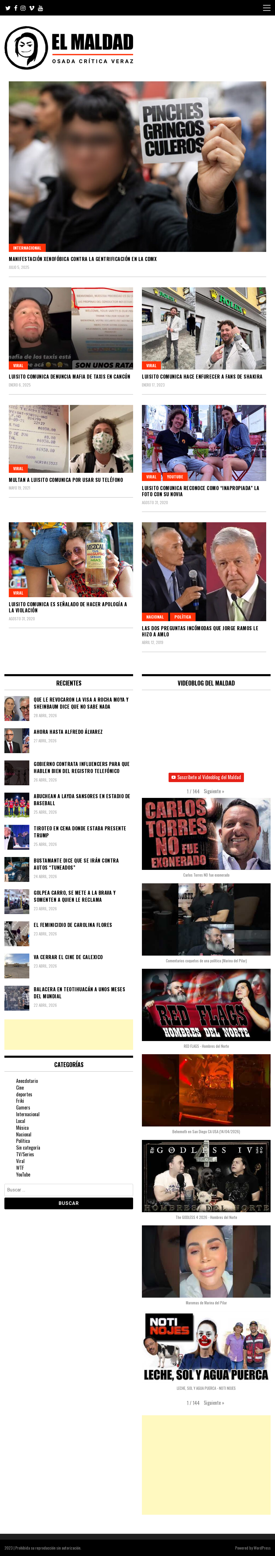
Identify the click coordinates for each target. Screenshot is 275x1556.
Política (182, 617)
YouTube (175, 476)
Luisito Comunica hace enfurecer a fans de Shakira (202, 376)
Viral (18, 365)
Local (20, 1120)
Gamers (23, 1107)
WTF (20, 1167)
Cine (20, 1087)
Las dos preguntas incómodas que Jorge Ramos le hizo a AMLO (200, 631)
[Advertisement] (68, 1034)
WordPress (262, 1548)
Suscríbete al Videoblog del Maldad (206, 777)
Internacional (27, 248)
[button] (214, 791)
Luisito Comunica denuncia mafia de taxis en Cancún (69, 376)
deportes (24, 1094)
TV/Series (25, 1154)
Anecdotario (27, 1080)
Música (22, 1127)
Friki (20, 1100)
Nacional (155, 617)
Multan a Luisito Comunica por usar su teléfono (66, 479)
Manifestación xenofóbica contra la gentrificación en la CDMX (83, 258)
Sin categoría (28, 1147)
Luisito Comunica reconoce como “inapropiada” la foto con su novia (200, 491)
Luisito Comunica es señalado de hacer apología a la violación (68, 607)
